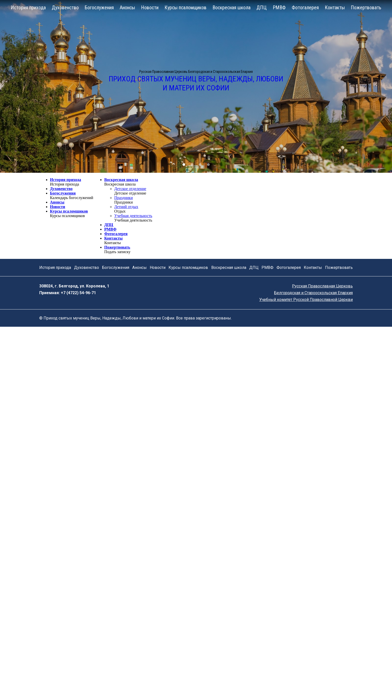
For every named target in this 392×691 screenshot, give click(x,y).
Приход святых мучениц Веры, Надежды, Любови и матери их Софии (196, 83)
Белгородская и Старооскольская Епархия (313, 292)
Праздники (123, 198)
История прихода (28, 8)
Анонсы (127, 8)
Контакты (335, 8)
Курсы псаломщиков (185, 8)
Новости (149, 8)
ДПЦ (261, 8)
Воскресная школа (231, 8)
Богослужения (99, 8)
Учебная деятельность (133, 216)
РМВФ (279, 8)
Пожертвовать (366, 8)
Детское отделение (130, 189)
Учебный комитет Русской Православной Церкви (306, 299)
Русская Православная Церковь (322, 286)
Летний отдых (126, 207)
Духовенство (65, 8)
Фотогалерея (305, 8)
